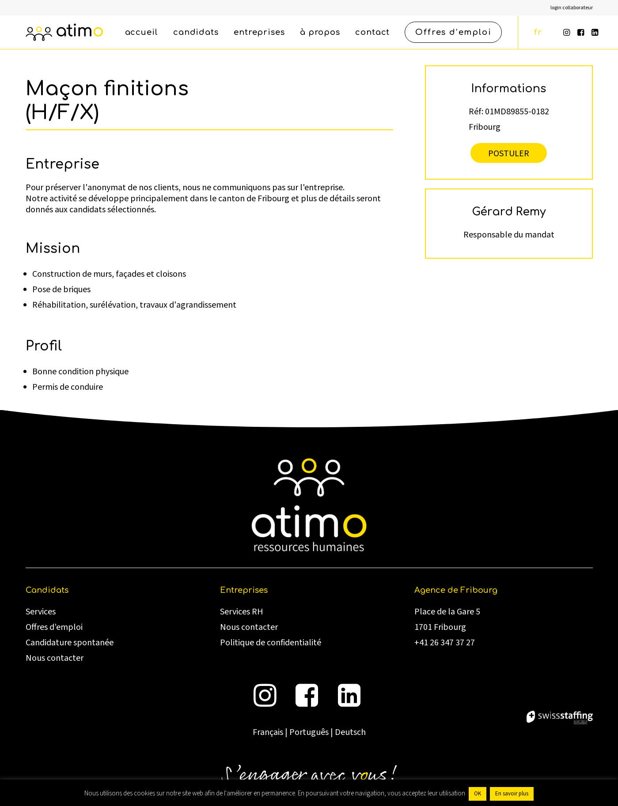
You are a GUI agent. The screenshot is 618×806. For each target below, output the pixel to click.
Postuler (508, 152)
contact (372, 32)
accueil (141, 32)
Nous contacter (54, 658)
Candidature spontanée (70, 643)
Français (268, 732)
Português (309, 732)
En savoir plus (511, 794)
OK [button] (477, 794)
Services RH (241, 612)
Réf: (476, 111)
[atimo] (64, 32)
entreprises (259, 32)
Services (41, 612)
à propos (320, 32)
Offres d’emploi (54, 627)
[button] (567, 32)
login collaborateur (571, 7)
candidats (196, 32)
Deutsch (350, 732)
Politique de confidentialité (270, 643)
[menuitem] (571, 7)
